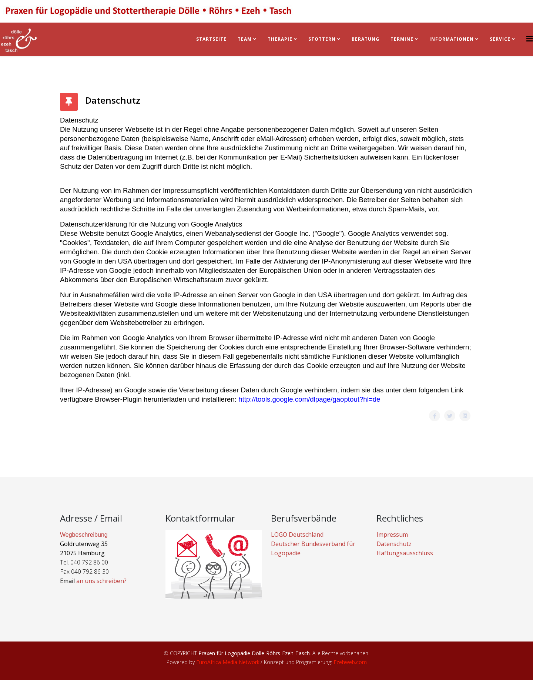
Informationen (451, 39)
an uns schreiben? (101, 581)
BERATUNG (365, 39)
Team (245, 39)
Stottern (322, 39)
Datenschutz (394, 544)
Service (500, 39)
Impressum (392, 534)
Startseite (211, 39)
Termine (402, 39)
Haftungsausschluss (404, 553)
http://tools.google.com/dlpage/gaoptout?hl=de (309, 399)
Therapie (280, 39)
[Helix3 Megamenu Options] (529, 39)
